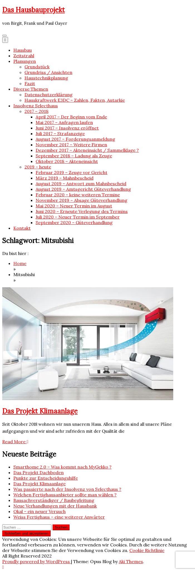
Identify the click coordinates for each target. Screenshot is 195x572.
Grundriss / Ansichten (48, 72)
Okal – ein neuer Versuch (39, 511)
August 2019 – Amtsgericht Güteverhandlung (83, 189)
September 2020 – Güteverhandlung (74, 222)
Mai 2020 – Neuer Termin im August (74, 206)
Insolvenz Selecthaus (35, 105)
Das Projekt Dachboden (38, 472)
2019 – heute (37, 167)
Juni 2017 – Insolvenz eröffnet (67, 128)
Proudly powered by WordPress (36, 561)
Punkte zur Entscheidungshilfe (45, 478)
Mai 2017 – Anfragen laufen (64, 122)
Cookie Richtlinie (146, 550)
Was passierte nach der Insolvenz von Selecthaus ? (67, 489)
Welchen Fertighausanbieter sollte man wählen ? (65, 494)
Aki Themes (131, 561)
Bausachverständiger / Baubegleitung (53, 500)
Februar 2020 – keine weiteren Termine (78, 194)
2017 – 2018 (36, 111)
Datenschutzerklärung (48, 94)
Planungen (24, 61)
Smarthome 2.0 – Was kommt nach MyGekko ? (62, 467)
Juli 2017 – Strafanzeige (60, 133)
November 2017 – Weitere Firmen (71, 144)
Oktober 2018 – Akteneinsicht (67, 161)
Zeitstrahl (23, 55)
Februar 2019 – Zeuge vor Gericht (71, 172)
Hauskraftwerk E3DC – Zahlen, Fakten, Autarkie (74, 100)
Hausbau (22, 50)
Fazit (29, 83)
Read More (15, 441)
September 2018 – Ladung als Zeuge (74, 156)
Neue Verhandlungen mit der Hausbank (55, 506)
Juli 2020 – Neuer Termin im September (78, 217)
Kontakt (22, 228)
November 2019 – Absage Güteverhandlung (81, 200)
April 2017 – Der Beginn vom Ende (71, 117)
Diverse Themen (30, 89)
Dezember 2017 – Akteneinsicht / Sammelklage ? (87, 150)
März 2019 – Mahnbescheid (64, 178)
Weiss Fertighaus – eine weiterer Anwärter (59, 517)
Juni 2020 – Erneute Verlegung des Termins (82, 211)
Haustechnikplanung (46, 78)
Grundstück (37, 67)
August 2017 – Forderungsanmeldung (75, 139)
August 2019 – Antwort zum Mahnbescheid (81, 183)
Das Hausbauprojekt (33, 10)
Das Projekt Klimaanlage (40, 411)
